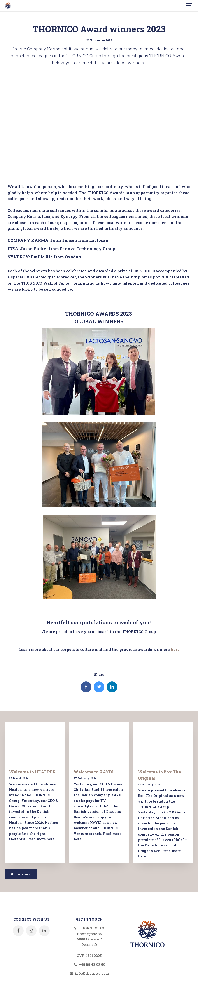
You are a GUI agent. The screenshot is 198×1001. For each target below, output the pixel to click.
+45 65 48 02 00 (89, 964)
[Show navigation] (188, 5)
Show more (20, 874)
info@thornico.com (89, 973)
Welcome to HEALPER (32, 772)
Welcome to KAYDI (94, 772)
